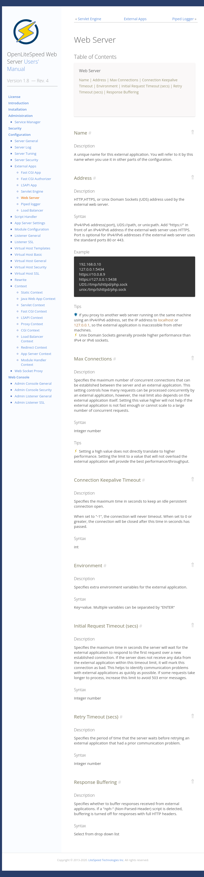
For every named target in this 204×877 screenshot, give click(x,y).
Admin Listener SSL (30, 402)
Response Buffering (123, 92)
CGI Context (30, 330)
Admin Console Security (33, 390)
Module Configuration (32, 229)
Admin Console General (33, 383)
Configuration (19, 134)
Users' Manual (23, 65)
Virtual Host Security (30, 267)
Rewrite (21, 279)
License (14, 96)
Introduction (18, 103)
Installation (17, 109)
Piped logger (30, 204)
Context (21, 286)
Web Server (30, 197)
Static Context (32, 292)
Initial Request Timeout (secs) (145, 86)
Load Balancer (32, 210)
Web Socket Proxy (29, 371)
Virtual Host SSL (27, 273)
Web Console (18, 377)
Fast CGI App (31, 172)
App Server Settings (30, 223)
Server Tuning (25, 153)
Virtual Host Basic (28, 254)
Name (84, 80)
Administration (20, 115)
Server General (26, 141)
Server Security (26, 160)
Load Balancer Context (32, 338)
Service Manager (28, 122)
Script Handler (26, 216)
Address (99, 80)
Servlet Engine (32, 191)
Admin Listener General (33, 396)
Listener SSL (24, 242)
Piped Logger (183, 18)
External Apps (25, 166)
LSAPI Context (32, 317)
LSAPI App (29, 185)
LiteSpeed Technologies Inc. (106, 860)
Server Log (23, 147)
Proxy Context (32, 324)
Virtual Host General (30, 261)
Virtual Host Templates (32, 248)
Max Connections (124, 80)
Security (14, 128)
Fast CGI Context (34, 311)
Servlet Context (33, 305)
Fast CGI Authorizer (36, 178)
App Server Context (36, 353)
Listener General (28, 235)
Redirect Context (34, 347)
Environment (107, 86)
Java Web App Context (38, 298)
